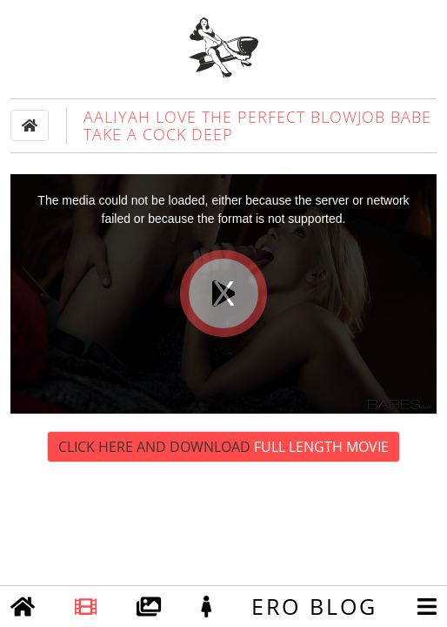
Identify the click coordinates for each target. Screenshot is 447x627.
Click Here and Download (223, 446)
